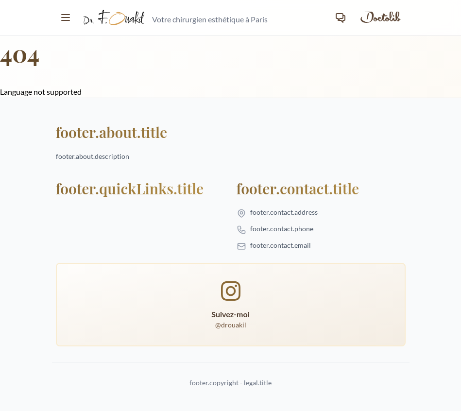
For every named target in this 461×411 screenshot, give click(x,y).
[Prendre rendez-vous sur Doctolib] (380, 17)
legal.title (258, 382)
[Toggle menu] (65, 17)
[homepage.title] (175, 17)
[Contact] (340, 17)
